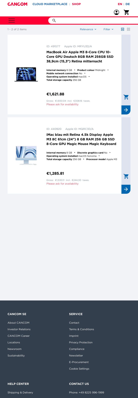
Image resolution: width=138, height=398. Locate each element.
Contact (74, 322)
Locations (14, 342)
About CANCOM (18, 322)
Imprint (73, 335)
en (120, 4)
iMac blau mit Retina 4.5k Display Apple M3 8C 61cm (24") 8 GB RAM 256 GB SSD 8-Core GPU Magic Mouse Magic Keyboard (81, 139)
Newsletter (76, 355)
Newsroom (14, 349)
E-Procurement (79, 362)
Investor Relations (19, 329)
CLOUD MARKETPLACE (49, 4)
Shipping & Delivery (20, 392)
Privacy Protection (81, 342)
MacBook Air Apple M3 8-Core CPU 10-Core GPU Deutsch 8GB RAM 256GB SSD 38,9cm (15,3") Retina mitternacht (80, 56)
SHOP (76, 4)
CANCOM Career (19, 335)
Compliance (76, 349)
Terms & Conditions (81, 329)
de (128, 4)
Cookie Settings (79, 368)
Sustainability (16, 355)
